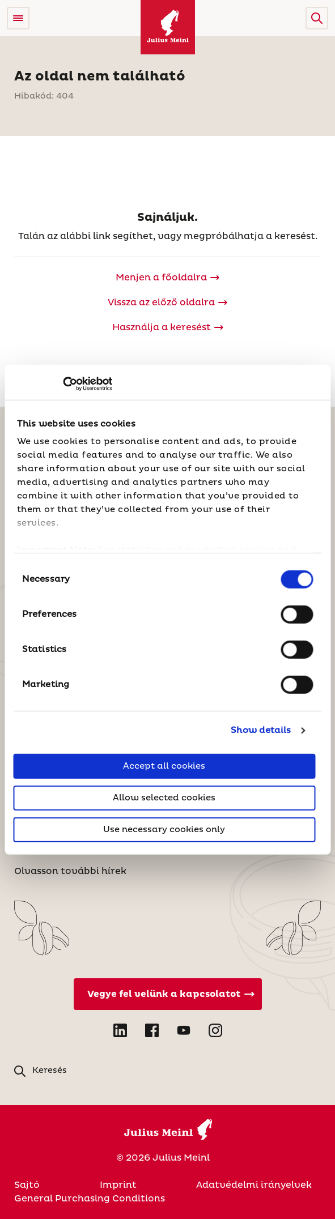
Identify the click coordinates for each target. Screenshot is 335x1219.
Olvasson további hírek (70, 871)
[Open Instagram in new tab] (215, 1030)
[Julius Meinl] (168, 27)
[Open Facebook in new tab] (152, 1030)
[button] (317, 18)
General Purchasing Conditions (89, 1198)
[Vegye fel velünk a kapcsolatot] (168, 994)
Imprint (118, 1185)
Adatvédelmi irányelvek (254, 1185)
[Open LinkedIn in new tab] (120, 1030)
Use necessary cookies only (164, 829)
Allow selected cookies (164, 797)
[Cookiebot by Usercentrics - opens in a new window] (62, 384)
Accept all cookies (164, 765)
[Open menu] (18, 18)
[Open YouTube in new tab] (183, 1030)
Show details (261, 730)
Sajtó (27, 1185)
